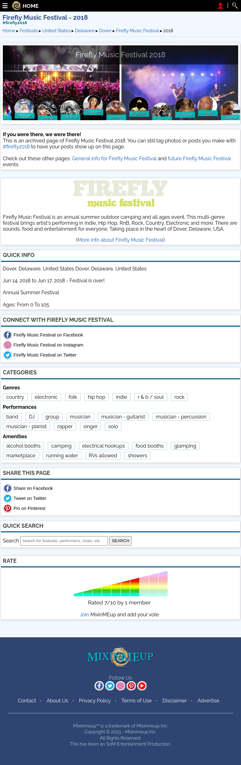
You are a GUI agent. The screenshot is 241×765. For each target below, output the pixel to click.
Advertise (208, 701)
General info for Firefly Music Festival (114, 159)
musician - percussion (181, 417)
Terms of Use (136, 701)
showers (137, 456)
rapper (65, 426)
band (12, 417)
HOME (31, 6)
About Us (57, 701)
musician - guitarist (123, 417)
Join (84, 615)
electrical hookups (103, 446)
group (52, 417)
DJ (32, 417)
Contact (27, 701)
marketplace (20, 456)
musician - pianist (26, 426)
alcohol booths (23, 446)
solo (113, 426)
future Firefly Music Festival (199, 159)
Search (11, 540)
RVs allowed (103, 456)
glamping (185, 446)
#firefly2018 (15, 22)
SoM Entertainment (126, 744)
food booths (149, 446)
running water (62, 456)
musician (80, 417)
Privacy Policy (95, 701)
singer (90, 426)
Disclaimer (175, 701)
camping (61, 446)
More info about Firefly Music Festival (120, 240)
